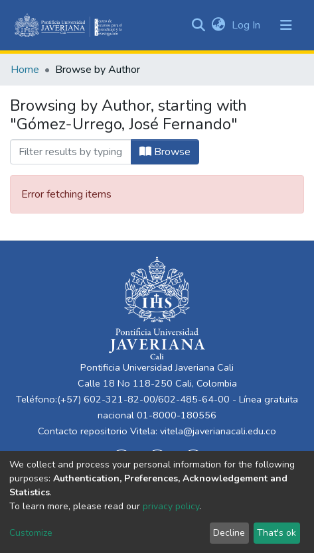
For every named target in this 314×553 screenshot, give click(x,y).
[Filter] (70, 151)
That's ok (276, 532)
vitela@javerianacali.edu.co (218, 431)
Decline (229, 532)
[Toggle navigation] (286, 25)
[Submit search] (198, 25)
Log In (247, 25)
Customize (30, 532)
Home (25, 69)
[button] (218, 25)
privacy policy (171, 506)
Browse (165, 152)
